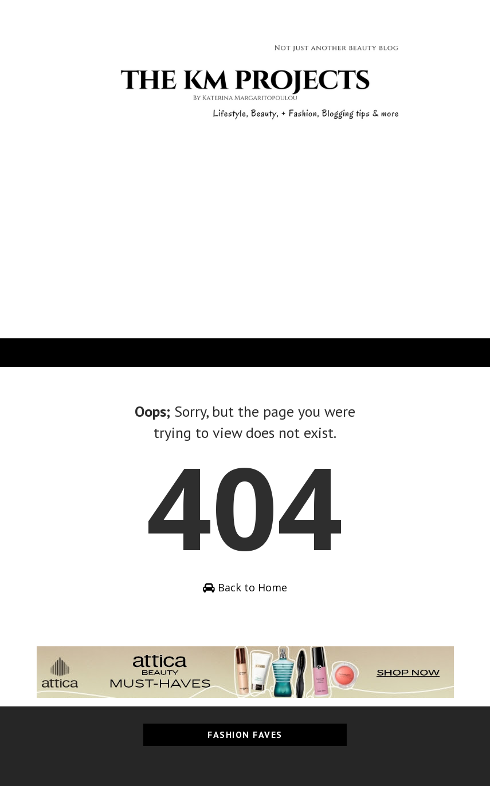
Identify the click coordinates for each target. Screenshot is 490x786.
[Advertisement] (245, 252)
